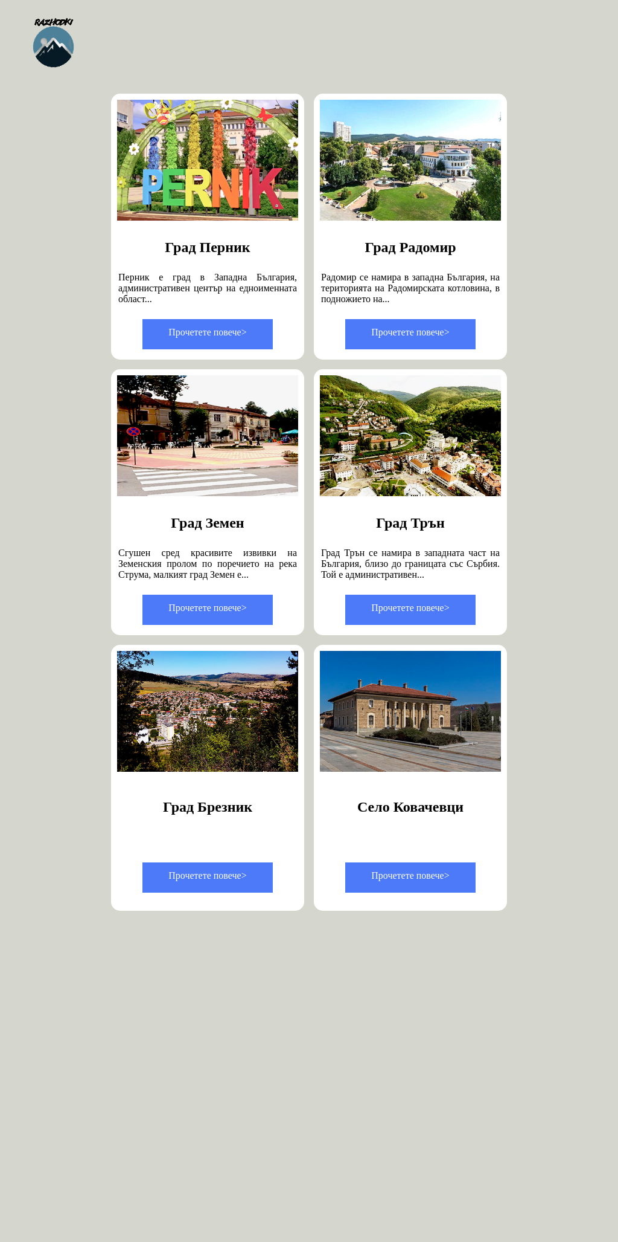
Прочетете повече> (207, 332)
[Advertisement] (315, 1018)
